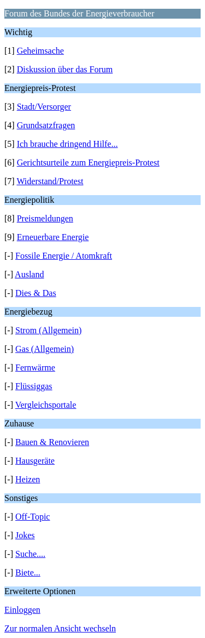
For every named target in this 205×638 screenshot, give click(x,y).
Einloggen (22, 609)
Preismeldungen (45, 218)
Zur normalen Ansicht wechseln (60, 628)
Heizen (27, 479)
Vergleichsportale (46, 404)
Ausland (29, 274)
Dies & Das (35, 293)
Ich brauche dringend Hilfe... (67, 144)
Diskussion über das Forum (65, 69)
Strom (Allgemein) (48, 330)
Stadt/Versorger (44, 106)
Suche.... (30, 554)
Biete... (27, 572)
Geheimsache (40, 50)
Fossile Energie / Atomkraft (63, 255)
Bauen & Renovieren (52, 442)
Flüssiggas (33, 386)
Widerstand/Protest (49, 181)
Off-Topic (32, 516)
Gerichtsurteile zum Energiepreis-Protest (88, 162)
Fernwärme (35, 367)
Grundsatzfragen (46, 125)
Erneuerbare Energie (53, 237)
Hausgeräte (35, 460)
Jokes (25, 535)
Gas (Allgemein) (44, 349)
